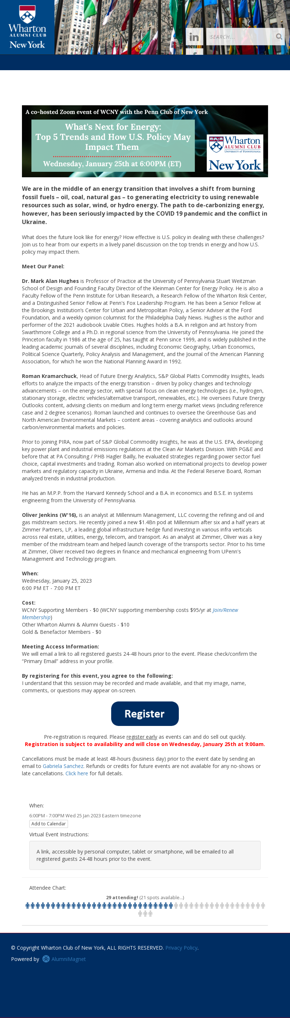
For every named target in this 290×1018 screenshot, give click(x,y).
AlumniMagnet (64, 958)
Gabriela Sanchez (63, 765)
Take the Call (238, 75)
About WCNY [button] (29, 90)
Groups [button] (131, 75)
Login (35, 75)
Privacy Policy (181, 947)
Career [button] (163, 75)
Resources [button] (199, 75)
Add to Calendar (48, 824)
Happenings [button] (93, 75)
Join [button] (59, 75)
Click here (76, 773)
